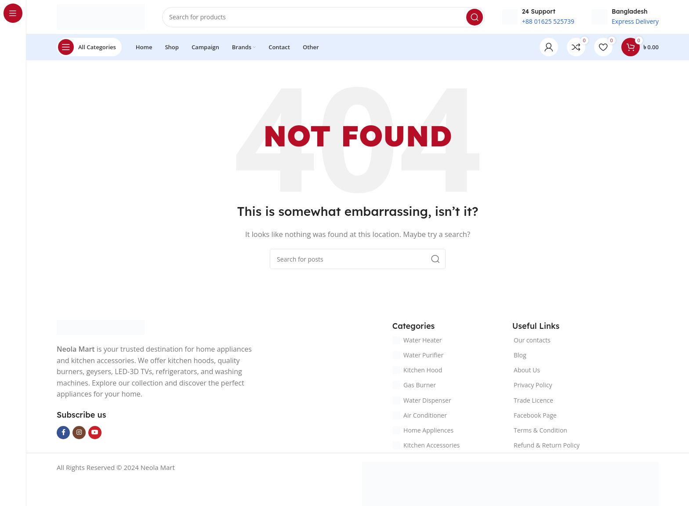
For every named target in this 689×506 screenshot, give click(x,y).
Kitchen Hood (417, 371)
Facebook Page (535, 416)
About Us (527, 371)
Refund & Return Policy (547, 446)
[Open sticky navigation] (89, 48)
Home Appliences (422, 431)
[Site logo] (101, 16)
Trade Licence (533, 401)
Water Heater (417, 341)
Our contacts (532, 341)
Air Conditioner (419, 416)
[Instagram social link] (79, 433)
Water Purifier (417, 356)
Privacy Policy (533, 386)
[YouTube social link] (95, 433)
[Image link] (101, 328)
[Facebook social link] (63, 433)
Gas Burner (414, 386)
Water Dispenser (421, 401)
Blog (520, 356)
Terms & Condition (540, 431)
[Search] (323, 17)
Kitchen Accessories (426, 446)
